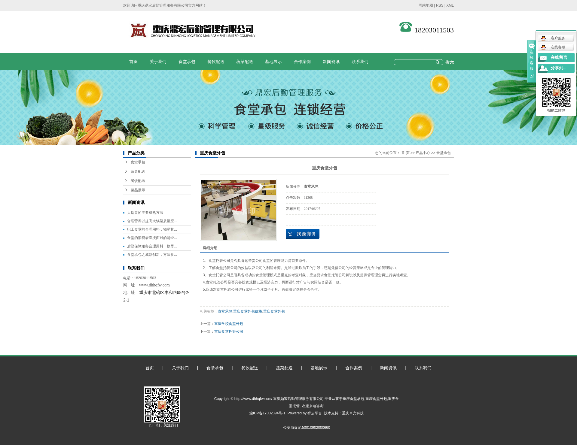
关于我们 (158, 61)
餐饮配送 (215, 61)
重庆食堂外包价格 (247, 311)
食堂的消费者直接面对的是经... (152, 238)
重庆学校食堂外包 (228, 324)
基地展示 (273, 61)
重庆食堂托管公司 (228, 331)
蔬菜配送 (244, 61)
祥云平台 (314, 413)
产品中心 (423, 153)
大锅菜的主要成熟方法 (145, 212)
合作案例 (302, 61)
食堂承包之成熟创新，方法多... (152, 255)
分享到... (558, 68)
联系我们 (360, 61)
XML (450, 5)
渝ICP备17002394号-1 (267, 413)
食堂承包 (187, 61)
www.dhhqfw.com (154, 285)
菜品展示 (138, 190)
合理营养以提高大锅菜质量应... (152, 221)
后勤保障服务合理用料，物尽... (152, 246)
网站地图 (426, 5)
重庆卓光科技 (353, 413)
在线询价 (302, 234)
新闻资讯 (331, 61)
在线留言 (559, 57)
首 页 (405, 153)
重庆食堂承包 (353, 399)
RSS (440, 5)
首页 (133, 61)
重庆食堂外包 (274, 311)
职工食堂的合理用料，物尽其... (152, 229)
